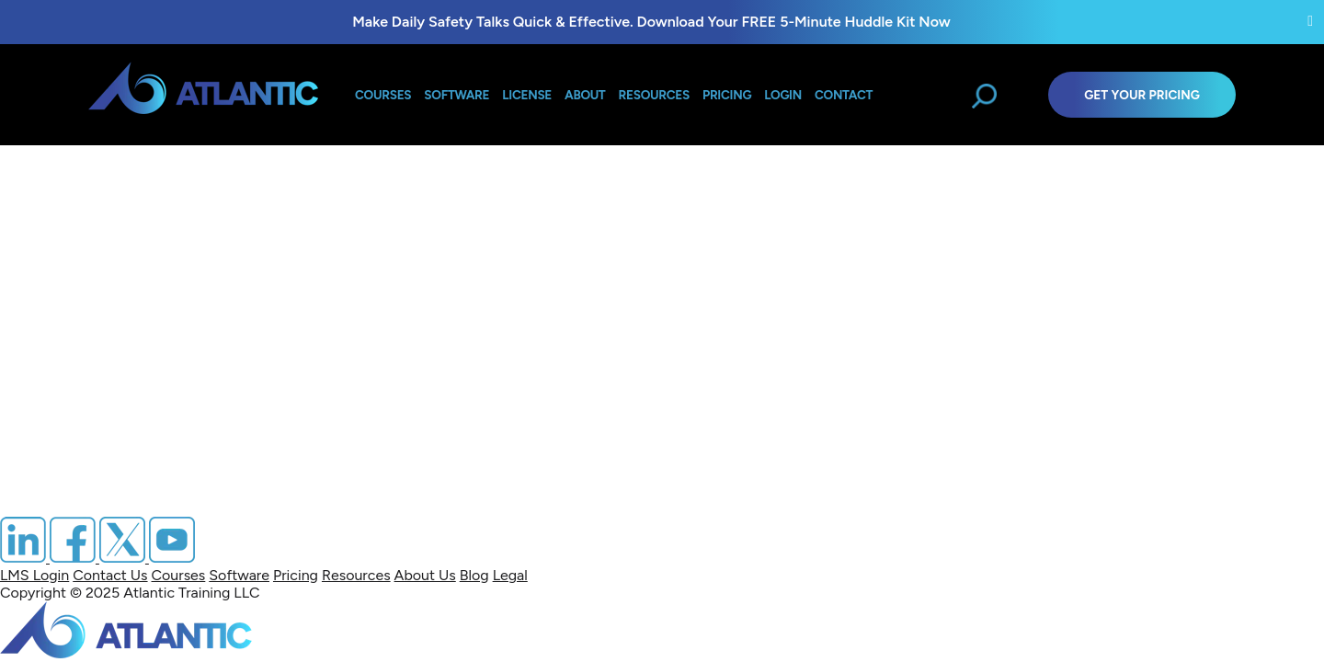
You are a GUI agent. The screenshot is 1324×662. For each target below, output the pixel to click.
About (585, 94)
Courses (383, 94)
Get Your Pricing (1142, 94)
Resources (654, 94)
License (527, 94)
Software (456, 94)
